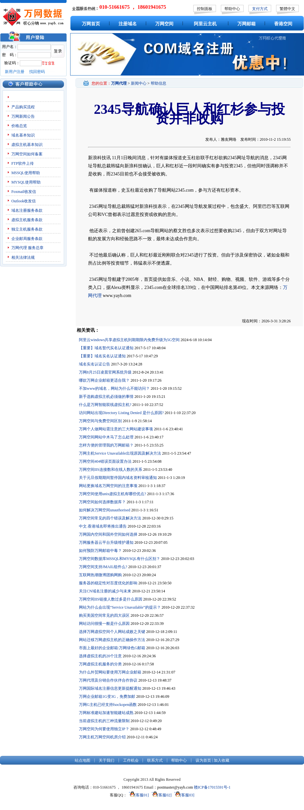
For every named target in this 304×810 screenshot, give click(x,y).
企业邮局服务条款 (27, 238)
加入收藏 (221, 760)
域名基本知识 (23, 135)
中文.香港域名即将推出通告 (103, 526)
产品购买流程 (23, 107)
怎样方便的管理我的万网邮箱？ (106, 445)
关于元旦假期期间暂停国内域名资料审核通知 (118, 477)
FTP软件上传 (22, 163)
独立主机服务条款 (27, 229)
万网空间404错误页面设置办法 (105, 461)
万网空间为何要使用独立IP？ (104, 729)
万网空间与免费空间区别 (100, 421)
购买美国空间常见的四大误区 (104, 615)
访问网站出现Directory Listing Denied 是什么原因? (121, 413)
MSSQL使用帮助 (25, 173)
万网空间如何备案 (27, 154)
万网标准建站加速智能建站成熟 (106, 712)
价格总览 (19, 126)
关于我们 (106, 760)
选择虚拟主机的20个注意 (100, 656)
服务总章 (36, 247)
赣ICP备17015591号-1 (212, 787)
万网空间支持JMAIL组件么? (103, 567)
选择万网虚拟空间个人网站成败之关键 (112, 631)
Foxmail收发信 (23, 191)
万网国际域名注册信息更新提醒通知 (110, 688)
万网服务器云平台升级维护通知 (106, 542)
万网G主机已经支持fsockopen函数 (108, 704)
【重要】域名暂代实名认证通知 (106, 348)
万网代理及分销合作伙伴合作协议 (108, 680)
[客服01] (138, 795)
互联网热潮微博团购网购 (100, 575)
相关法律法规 (23, 257)
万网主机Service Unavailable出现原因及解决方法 (120, 453)
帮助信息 (158, 83)
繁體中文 (287, 8)
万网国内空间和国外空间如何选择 (108, 534)
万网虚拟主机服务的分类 (100, 664)
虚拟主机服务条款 (27, 220)
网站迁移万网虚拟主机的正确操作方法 (112, 639)
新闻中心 (138, 83)
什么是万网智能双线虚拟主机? (105, 404)
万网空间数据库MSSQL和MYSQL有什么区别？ (119, 558)
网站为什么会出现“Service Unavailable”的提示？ (120, 607)
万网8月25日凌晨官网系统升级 (105, 372)
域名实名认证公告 (94, 364)
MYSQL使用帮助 (26, 182)
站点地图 (82, 760)
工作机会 (131, 760)
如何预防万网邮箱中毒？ (100, 550)
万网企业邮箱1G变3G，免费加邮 (107, 696)
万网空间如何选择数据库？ (102, 502)
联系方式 (155, 760)
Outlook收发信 (23, 201)
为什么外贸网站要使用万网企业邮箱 (110, 672)
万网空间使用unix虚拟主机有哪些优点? (112, 494)
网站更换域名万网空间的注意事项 (108, 485)
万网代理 (19, 247)
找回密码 (37, 71)
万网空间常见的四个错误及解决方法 (110, 518)
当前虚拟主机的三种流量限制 (104, 721)
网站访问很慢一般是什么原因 (104, 623)
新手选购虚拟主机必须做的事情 (106, 396)
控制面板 (204, 8)
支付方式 (260, 8)
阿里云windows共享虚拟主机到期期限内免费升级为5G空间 (129, 340)
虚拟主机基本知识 (27, 144)
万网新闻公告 (23, 116)
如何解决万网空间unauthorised (104, 510)
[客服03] (183, 795)
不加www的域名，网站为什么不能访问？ (114, 388)
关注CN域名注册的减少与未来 (105, 591)
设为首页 (203, 760)
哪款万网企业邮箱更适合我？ (104, 380)
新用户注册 (14, 71)
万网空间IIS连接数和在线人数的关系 (110, 469)
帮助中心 (232, 8)
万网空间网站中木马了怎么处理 (106, 437)
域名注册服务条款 (27, 210)
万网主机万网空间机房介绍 (102, 737)
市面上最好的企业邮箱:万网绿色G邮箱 (112, 648)
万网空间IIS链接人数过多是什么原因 (110, 599)
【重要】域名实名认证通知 (102, 356)
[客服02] (160, 795)
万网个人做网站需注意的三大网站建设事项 (116, 429)
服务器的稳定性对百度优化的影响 (108, 583)
